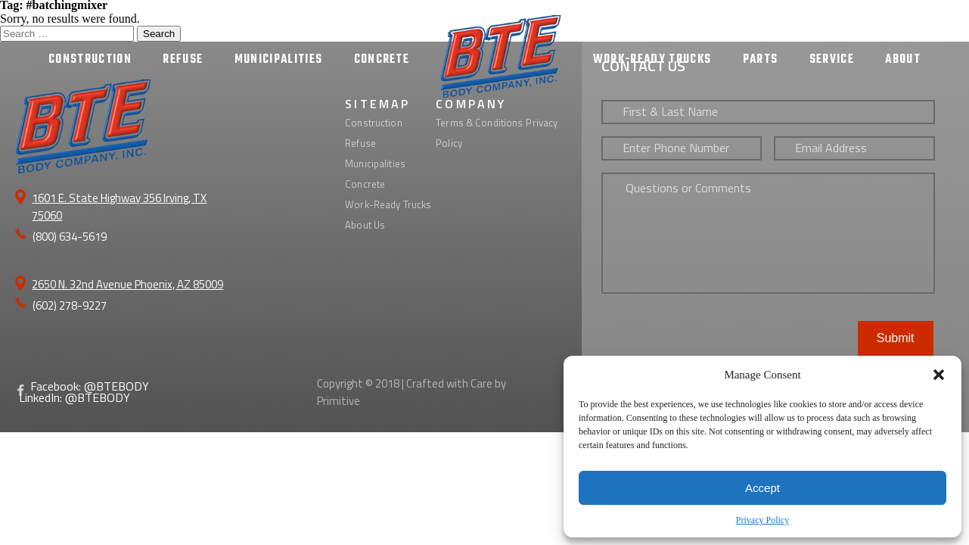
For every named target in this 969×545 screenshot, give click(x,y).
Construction (373, 122)
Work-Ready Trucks (388, 204)
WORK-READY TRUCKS (652, 60)
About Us (365, 224)
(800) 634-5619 (70, 236)
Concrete (365, 184)
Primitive (338, 401)
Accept (762, 487)
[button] (938, 374)
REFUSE (183, 60)
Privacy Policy (762, 520)
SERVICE (831, 60)
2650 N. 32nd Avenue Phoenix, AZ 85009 (127, 284)
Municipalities (375, 163)
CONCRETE (382, 60)
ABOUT (903, 60)
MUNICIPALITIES (278, 60)
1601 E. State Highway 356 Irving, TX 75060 (119, 206)
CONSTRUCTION (90, 60)
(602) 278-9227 (70, 305)
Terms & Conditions (479, 122)
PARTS (760, 60)
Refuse (360, 143)
